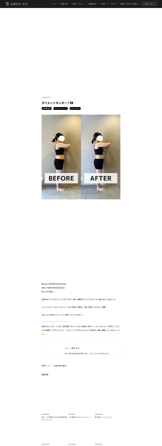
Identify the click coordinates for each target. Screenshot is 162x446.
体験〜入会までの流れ (129, 4)
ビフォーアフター (75, 108)
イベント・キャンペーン (60, 108)
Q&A (103, 4)
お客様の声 (92, 4)
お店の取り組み (47, 108)
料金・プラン (78, 4)
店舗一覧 (64, 4)
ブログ (113, 4)
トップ (53, 4)
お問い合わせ (149, 4)
